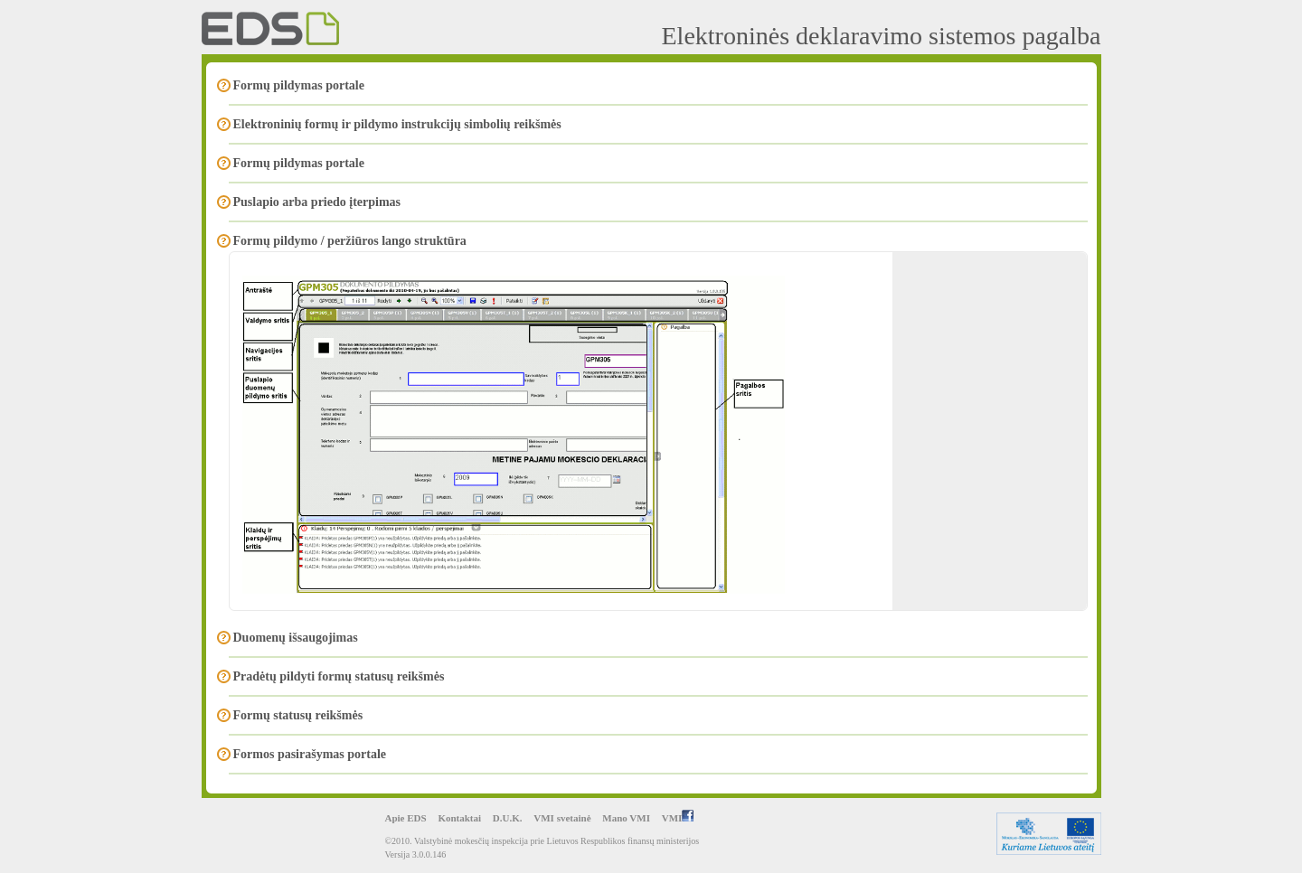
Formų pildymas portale (298, 85)
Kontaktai (459, 817)
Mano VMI (626, 817)
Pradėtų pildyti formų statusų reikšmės (339, 676)
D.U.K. (508, 817)
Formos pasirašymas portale (310, 754)
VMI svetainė (561, 817)
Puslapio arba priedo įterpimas (317, 202)
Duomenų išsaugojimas (295, 637)
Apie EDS (406, 817)
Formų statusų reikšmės (298, 715)
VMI (678, 817)
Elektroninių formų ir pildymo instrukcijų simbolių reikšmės (397, 124)
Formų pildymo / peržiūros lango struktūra (350, 241)
